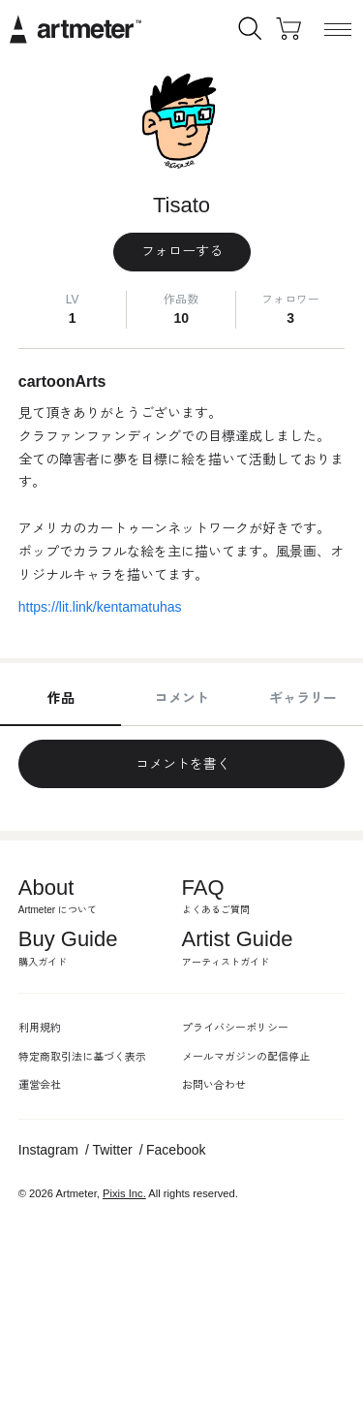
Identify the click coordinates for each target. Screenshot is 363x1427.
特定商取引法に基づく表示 (82, 1056)
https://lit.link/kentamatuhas (100, 607)
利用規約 (39, 1027)
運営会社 (39, 1085)
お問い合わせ (214, 1085)
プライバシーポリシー (235, 1027)
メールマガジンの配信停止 (246, 1056)
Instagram (48, 1149)
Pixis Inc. (124, 1193)
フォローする (182, 251)
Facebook (175, 1149)
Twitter (112, 1149)
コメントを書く (182, 764)
